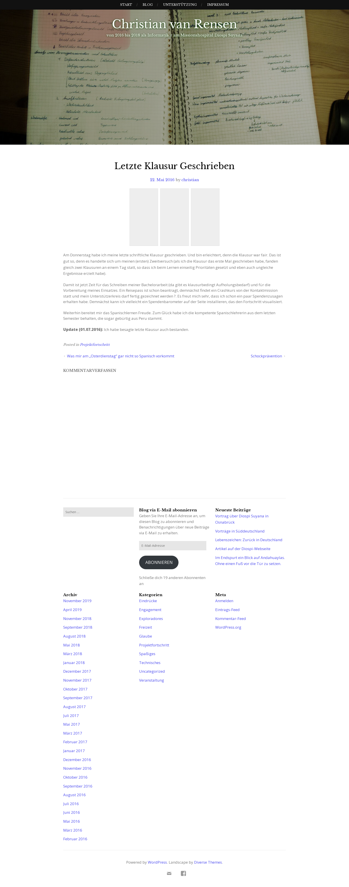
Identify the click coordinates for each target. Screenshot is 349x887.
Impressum (218, 5)
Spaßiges (147, 653)
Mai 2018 (71, 645)
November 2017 (77, 680)
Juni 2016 (71, 812)
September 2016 (77, 786)
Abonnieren (158, 562)
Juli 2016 (71, 803)
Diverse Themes (208, 862)
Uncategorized (152, 671)
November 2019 (77, 600)
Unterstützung (180, 5)
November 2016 (77, 768)
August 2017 (74, 706)
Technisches (149, 662)
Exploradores (151, 618)
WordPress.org (228, 627)
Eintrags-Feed (227, 609)
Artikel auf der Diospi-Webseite (242, 548)
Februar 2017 (75, 741)
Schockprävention (266, 355)
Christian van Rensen (174, 24)
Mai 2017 (71, 724)
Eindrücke (148, 600)
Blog (148, 5)
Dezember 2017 (77, 671)
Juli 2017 (71, 715)
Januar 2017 (74, 750)
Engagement (150, 609)
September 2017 (77, 697)
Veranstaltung (151, 680)
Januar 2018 (74, 662)
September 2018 (77, 627)
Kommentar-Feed (230, 618)
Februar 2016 (75, 838)
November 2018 (77, 618)
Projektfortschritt (95, 344)
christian (190, 180)
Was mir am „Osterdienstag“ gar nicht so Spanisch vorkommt (120, 355)
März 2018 (72, 653)
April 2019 (72, 609)
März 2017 (72, 733)
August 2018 (74, 636)
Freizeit (145, 627)
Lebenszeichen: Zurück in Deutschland (248, 539)
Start (126, 5)
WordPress (157, 862)
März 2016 (72, 830)
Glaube (145, 636)
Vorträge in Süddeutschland (240, 531)
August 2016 (74, 794)
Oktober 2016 (75, 777)
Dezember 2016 (77, 759)
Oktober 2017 (75, 689)
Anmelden (224, 600)
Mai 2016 (71, 821)
